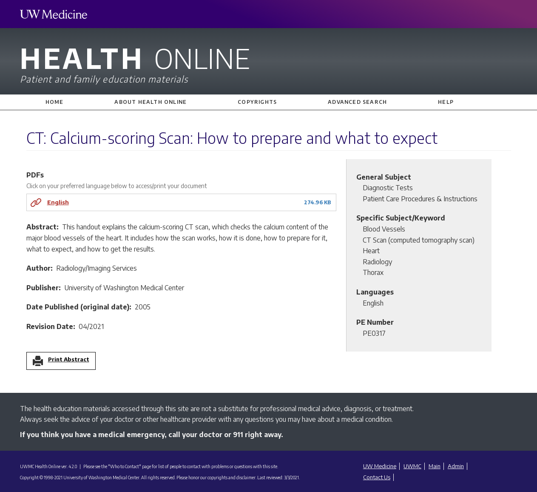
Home (54, 102)
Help (446, 102)
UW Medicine (379, 466)
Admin (456, 466)
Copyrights (257, 102)
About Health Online (150, 102)
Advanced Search (357, 102)
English (58, 202)
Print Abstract (68, 360)
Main (434, 466)
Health (268, 63)
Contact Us (376, 477)
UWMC (412, 466)
